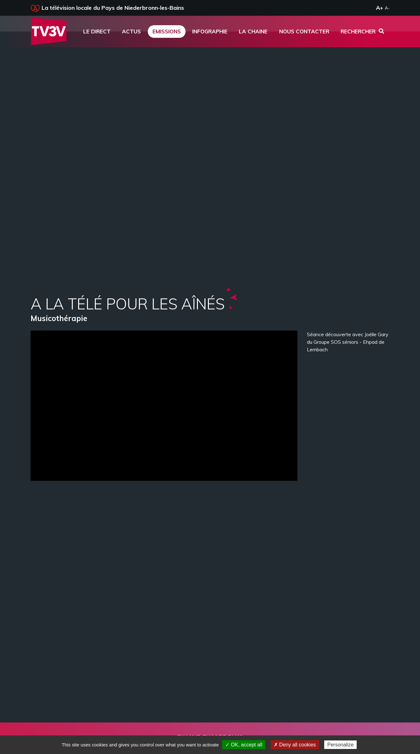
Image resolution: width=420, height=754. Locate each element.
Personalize (340, 744)
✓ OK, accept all (243, 744)
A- (387, 8)
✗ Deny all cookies (295, 744)
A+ (379, 7)
